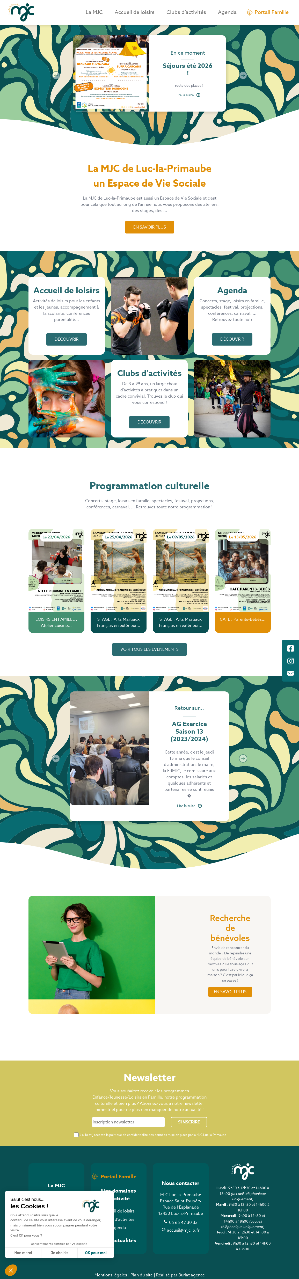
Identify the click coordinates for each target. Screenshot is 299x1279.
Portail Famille (272, 12)
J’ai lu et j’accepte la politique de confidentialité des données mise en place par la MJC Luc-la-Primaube (153, 1134)
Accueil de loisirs (135, 12)
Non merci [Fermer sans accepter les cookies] (23, 1253)
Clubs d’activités (186, 12)
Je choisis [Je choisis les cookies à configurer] (59, 1253)
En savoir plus (149, 227)
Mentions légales (110, 1275)
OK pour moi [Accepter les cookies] (96, 1253)
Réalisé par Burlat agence (180, 1275)
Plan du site (141, 1275)
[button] (11, 1270)
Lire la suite (188, 94)
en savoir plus (230, 992)
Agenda (227, 12)
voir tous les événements (149, 649)
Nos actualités (118, 1240)
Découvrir (66, 339)
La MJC (94, 12)
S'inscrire (189, 1122)
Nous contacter (180, 1183)
